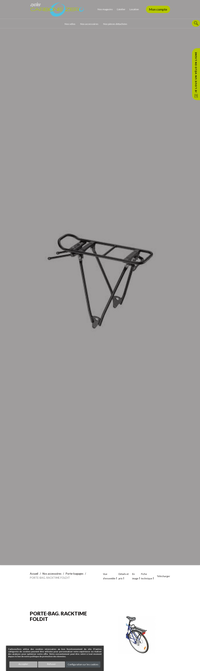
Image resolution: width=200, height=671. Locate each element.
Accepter (23, 664)
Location (134, 9)
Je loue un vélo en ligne (196, 72)
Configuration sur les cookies (83, 664)
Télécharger (163, 576)
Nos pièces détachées (115, 23)
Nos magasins (105, 9)
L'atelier (121, 9)
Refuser (51, 664)
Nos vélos (70, 23)
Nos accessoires (89, 23)
